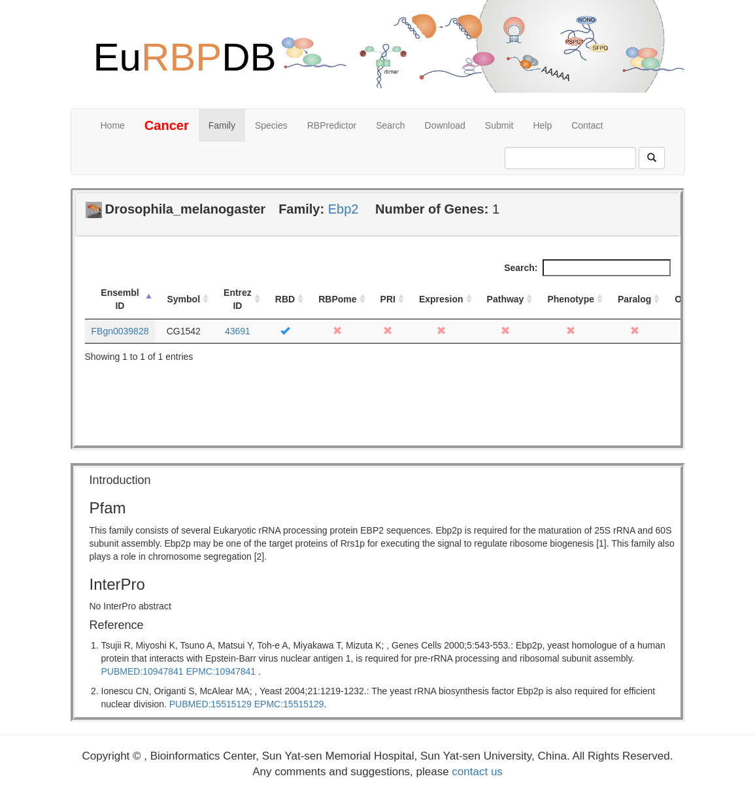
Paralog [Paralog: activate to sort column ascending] (634, 299)
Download (445, 125)
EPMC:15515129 (289, 704)
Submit (499, 125)
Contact (587, 125)
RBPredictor (331, 125)
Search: (587, 267)
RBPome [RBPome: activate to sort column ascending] (337, 299)
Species (271, 125)
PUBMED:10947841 (142, 671)
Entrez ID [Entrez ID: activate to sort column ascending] (238, 299)
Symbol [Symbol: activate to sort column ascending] (183, 299)
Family (222, 125)
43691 (237, 331)
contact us (477, 771)
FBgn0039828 (120, 331)
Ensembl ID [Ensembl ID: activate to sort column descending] (120, 299)
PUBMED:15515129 (210, 704)
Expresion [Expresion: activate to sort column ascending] (441, 299)
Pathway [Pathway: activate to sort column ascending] (505, 299)
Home (113, 125)
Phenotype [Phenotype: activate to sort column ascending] (570, 299)
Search (390, 125)
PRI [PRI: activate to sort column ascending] (387, 299)
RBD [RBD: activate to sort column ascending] (285, 299)
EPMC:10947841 (221, 671)
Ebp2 (343, 209)
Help (542, 125)
